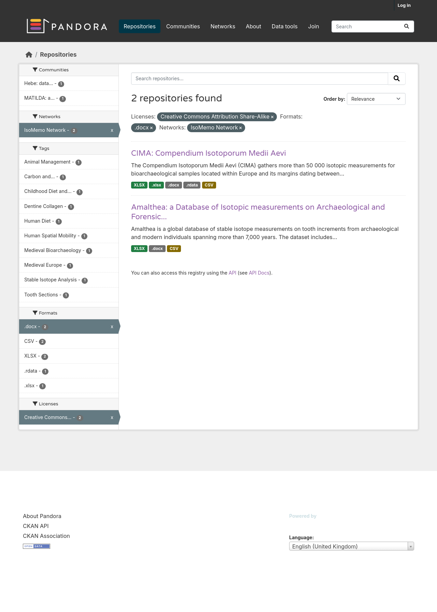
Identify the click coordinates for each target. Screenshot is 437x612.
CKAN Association (46, 535)
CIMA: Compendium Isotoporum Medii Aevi (208, 153)
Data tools (285, 26)
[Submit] (406, 26)
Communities (183, 26)
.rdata (192, 184)
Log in (404, 5)
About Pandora (42, 516)
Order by (333, 99)
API (232, 273)
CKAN (300, 524)
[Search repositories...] (373, 26)
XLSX (139, 184)
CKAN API (36, 526)
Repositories (140, 26)
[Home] (29, 54)
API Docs (259, 273)
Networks (222, 26)
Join (313, 26)
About (253, 26)
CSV (209, 184)
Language (300, 537)
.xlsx (156, 184)
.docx (173, 184)
